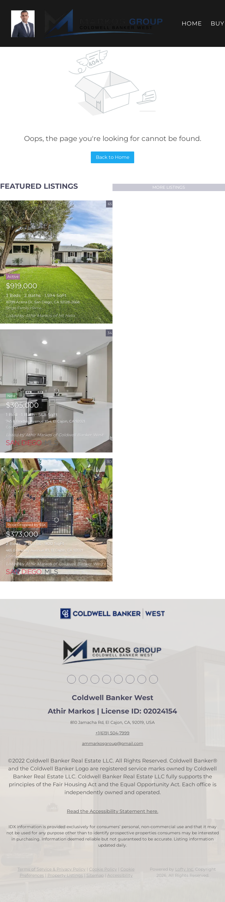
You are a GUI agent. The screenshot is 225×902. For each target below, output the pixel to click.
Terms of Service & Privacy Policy (52, 869)
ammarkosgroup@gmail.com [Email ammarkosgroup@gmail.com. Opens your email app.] (112, 743)
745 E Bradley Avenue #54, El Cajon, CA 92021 (45, 421)
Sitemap (95, 875)
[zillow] (106, 679)
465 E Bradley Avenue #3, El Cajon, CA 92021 (44, 550)
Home (192, 23)
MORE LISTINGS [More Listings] (168, 187)
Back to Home (112, 157)
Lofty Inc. (184, 869)
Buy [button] (217, 23)
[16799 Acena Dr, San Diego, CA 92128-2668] (56, 262)
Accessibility (120, 875)
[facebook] (71, 679)
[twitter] (95, 679)
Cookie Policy (103, 869)
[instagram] (130, 679)
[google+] (153, 679)
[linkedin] (83, 679)
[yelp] (118, 679)
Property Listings (65, 875)
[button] (22, 24)
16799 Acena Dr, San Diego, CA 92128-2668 (43, 302)
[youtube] (141, 679)
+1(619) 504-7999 (112, 733)
